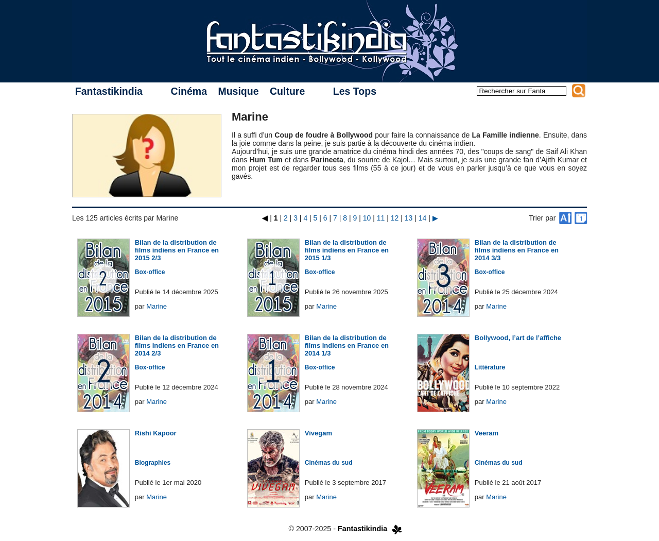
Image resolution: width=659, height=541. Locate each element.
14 (423, 218)
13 (409, 218)
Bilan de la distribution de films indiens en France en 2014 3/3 (517, 250)
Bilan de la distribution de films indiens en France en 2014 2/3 (177, 345)
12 (395, 218)
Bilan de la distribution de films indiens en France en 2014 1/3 (347, 345)
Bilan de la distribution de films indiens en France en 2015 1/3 (347, 250)
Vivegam (318, 433)
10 (367, 218)
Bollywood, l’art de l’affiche (518, 338)
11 (381, 218)
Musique (238, 91)
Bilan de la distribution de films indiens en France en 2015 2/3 (177, 250)
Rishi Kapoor (156, 433)
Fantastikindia (109, 91)
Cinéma (189, 91)
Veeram (486, 433)
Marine (156, 306)
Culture (287, 91)
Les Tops (354, 91)
